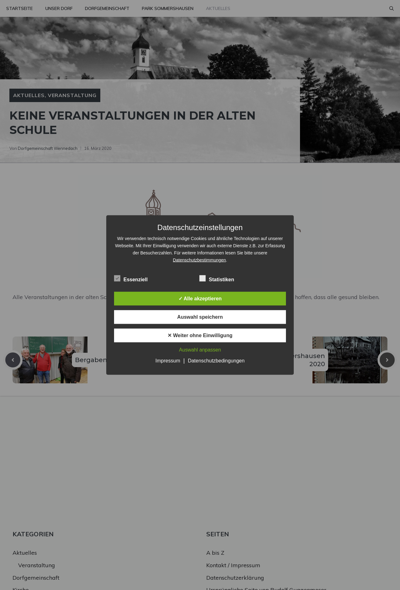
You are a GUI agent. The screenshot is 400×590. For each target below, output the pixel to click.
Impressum (167, 360)
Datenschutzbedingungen (216, 360)
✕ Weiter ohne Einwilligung (200, 335)
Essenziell (131, 278)
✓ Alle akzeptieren (200, 298)
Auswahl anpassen (200, 349)
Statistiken (216, 278)
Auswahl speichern (200, 317)
